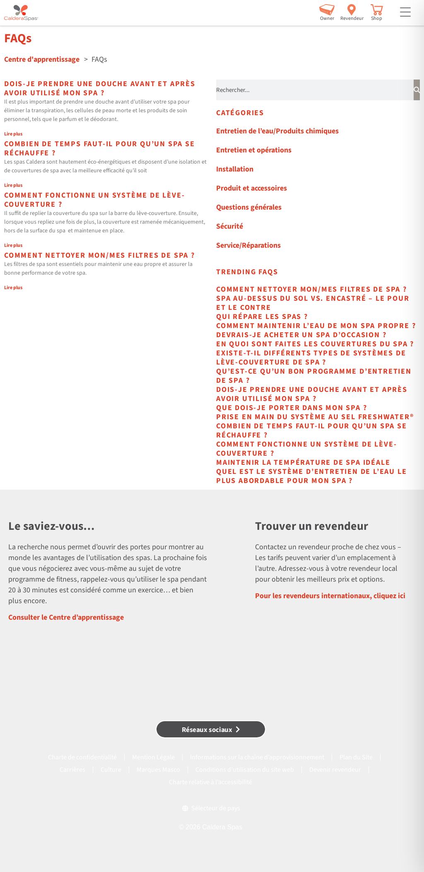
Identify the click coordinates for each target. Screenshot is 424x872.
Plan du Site (356, 757)
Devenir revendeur (335, 769)
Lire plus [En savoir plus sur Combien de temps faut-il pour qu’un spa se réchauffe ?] (13, 185)
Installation (234, 169)
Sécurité (229, 226)
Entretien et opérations (254, 150)
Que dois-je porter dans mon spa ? (291, 408)
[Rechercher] (417, 90)
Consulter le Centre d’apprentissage (66, 617)
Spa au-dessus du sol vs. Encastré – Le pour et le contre (312, 303)
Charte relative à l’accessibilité (210, 782)
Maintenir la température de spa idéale (303, 462)
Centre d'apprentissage (42, 59)
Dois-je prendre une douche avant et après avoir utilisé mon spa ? (99, 88)
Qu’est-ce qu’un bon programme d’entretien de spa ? (314, 376)
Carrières (72, 769)
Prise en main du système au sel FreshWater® (315, 417)
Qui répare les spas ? (262, 317)
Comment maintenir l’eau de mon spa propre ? (316, 326)
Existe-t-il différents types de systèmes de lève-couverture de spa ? (311, 357)
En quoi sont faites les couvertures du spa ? (315, 344)
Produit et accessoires (251, 188)
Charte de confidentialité (82, 757)
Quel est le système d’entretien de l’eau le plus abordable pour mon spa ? (311, 476)
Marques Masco (158, 769)
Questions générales (249, 207)
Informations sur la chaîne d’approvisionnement (257, 757)
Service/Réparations (248, 245)
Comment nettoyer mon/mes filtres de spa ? (99, 255)
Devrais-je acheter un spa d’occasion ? (301, 335)
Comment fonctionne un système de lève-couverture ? (94, 200)
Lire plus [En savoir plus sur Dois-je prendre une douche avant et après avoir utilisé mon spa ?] (13, 134)
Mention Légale (153, 757)
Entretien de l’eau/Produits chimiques (277, 131)
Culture (111, 769)
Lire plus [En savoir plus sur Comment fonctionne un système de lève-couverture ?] (13, 245)
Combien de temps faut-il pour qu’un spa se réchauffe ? (99, 148)
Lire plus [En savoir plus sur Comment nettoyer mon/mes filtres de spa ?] (13, 287)
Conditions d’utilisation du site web (244, 769)
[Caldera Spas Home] (21, 13)
